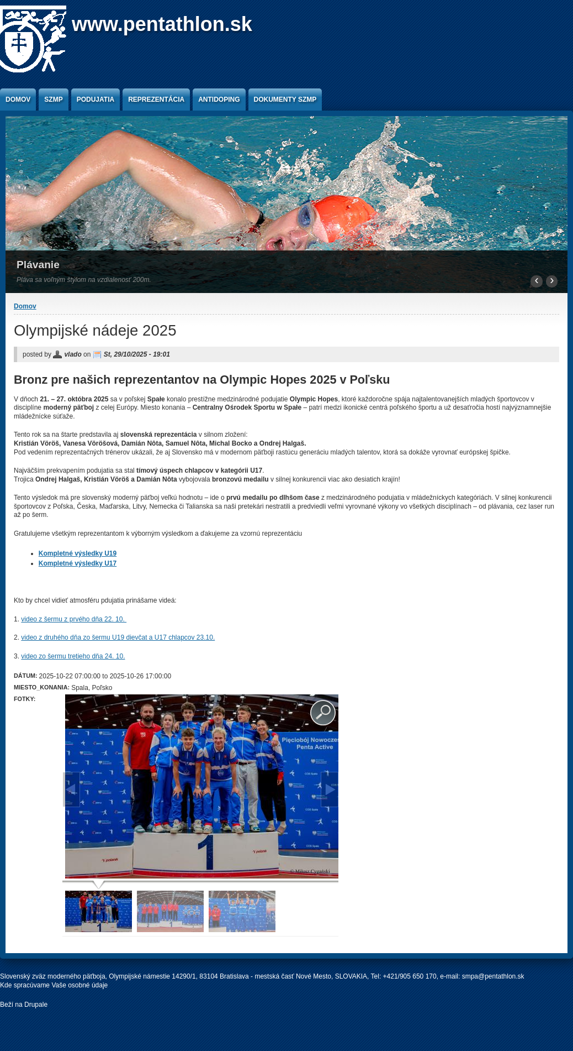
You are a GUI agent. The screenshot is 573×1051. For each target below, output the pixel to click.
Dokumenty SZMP (285, 99)
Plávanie (38, 264)
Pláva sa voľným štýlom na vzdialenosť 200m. (84, 280)
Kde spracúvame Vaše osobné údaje (54, 985)
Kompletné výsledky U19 (77, 553)
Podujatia (95, 99)
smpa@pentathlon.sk (493, 976)
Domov (18, 99)
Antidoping (219, 99)
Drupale (35, 1004)
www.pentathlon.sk (162, 24)
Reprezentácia (156, 99)
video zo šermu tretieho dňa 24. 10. (73, 656)
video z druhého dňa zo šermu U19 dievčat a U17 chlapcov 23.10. (118, 637)
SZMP (53, 99)
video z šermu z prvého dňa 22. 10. (73, 619)
